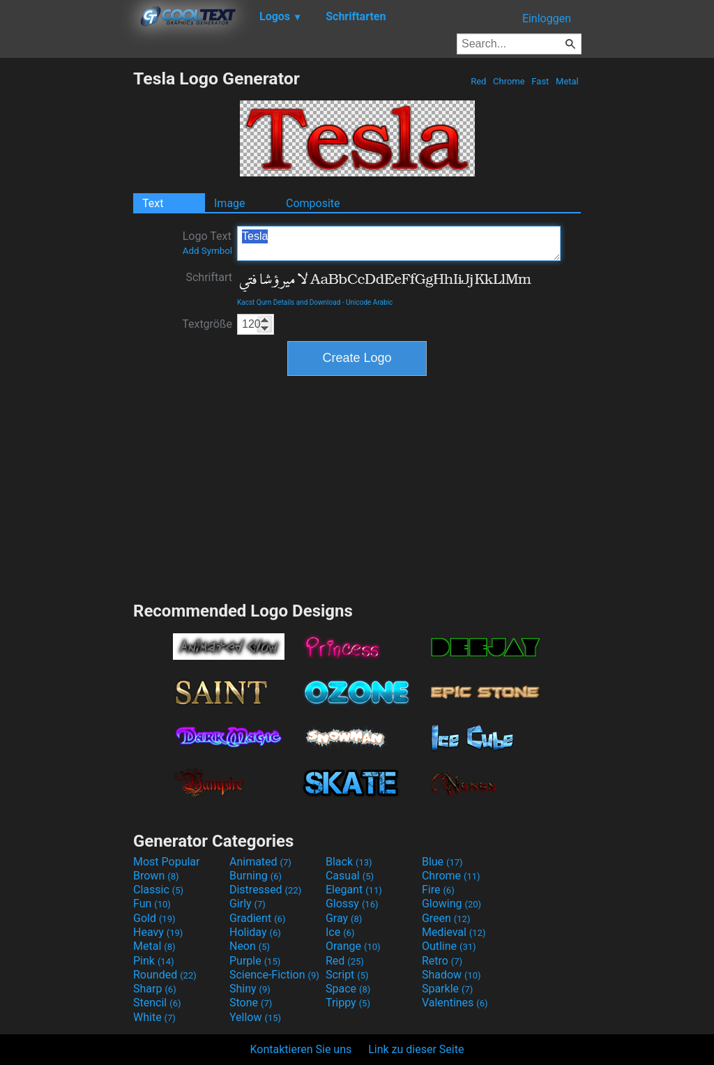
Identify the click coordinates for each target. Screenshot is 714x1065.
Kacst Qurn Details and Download (288, 302)
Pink (153, 960)
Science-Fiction (274, 974)
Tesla (399, 243)
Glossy (352, 903)
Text (152, 203)
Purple (254, 960)
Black (349, 861)
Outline (449, 946)
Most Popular (166, 861)
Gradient (257, 918)
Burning (255, 875)
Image (229, 203)
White (154, 1017)
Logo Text (207, 242)
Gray (344, 918)
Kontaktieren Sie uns (301, 1049)
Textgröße (207, 324)
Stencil (157, 1002)
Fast (540, 81)
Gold (154, 918)
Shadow (451, 974)
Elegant (354, 889)
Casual (350, 875)
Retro (442, 960)
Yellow (255, 1017)
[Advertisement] (66, 277)
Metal (567, 81)
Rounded (165, 974)
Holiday (255, 932)
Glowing (451, 903)
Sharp (154, 988)
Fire (438, 889)
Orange (353, 946)
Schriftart (208, 277)
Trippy (348, 1002)
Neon (249, 946)
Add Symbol (207, 251)
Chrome (509, 81)
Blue (442, 861)
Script (347, 974)
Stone (250, 1002)
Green (446, 918)
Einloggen (546, 18)
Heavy (158, 932)
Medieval (454, 932)
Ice (340, 932)
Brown (155, 875)
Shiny (250, 988)
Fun (152, 903)
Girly (247, 903)
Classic (158, 889)
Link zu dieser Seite (416, 1049)
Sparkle (447, 988)
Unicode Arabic (369, 302)
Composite (313, 203)
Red (479, 81)
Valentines (455, 1002)
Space (348, 988)
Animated (260, 861)
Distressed (265, 889)
